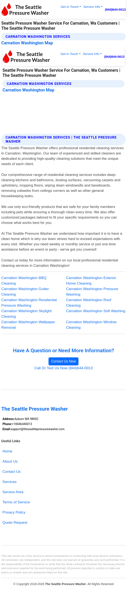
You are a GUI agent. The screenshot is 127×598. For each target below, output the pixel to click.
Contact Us (12, 471)
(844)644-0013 (115, 9)
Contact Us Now (63, 361)
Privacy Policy (14, 512)
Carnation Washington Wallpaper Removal (28, 325)
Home (7, 451)
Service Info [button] (91, 6)
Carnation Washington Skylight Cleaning (26, 314)
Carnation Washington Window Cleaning (91, 325)
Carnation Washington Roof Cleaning (88, 302)
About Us (10, 461)
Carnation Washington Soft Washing (95, 311)
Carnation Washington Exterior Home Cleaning (91, 280)
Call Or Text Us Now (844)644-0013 (63, 368)
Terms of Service (16, 502)
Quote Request (15, 522)
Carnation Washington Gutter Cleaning (25, 291)
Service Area (13, 492)
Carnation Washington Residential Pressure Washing (29, 302)
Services (10, 482)
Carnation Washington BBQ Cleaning (23, 280)
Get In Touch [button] (69, 6)
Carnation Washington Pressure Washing (92, 291)
